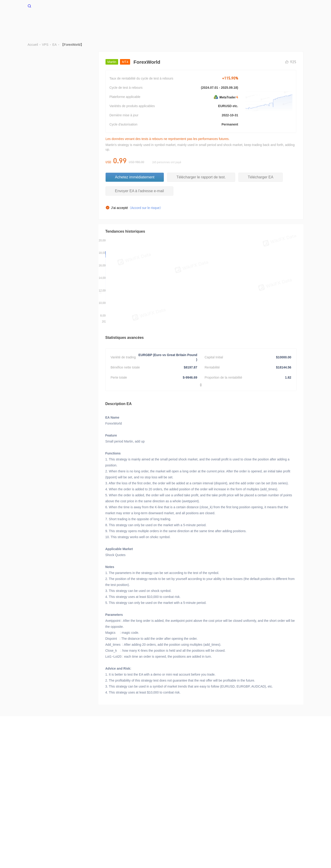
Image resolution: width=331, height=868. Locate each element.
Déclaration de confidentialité (140, 797)
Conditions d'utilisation (100, 797)
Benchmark (150, 20)
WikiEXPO (279, 797)
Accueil (93, 20)
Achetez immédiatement (134, 144)
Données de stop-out (185, 20)
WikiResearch (37, 802)
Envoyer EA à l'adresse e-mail (139, 158)
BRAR (128, 20)
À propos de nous (40, 797)
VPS (110, 20)
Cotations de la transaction (245, 20)
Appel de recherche (179, 797)
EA (213, 20)
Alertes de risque (69, 797)
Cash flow (284, 20)
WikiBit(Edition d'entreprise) (216, 797)
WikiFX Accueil (42, 5)
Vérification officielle (254, 797)
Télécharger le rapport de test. (201, 144)
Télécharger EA (260, 144)
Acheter (79, 118)
